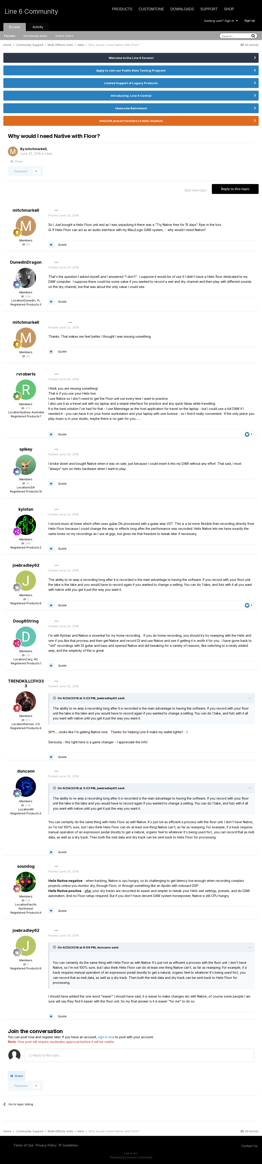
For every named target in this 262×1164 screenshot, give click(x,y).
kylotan (25, 509)
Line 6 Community (31, 11)
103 (26, 720)
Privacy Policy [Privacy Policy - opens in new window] (46, 1145)
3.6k (26, 296)
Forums (10, 36)
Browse (14, 27)
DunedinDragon (26, 262)
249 (26, 543)
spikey (25, 449)
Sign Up (249, 20)
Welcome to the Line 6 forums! (131, 58)
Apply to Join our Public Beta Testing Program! (131, 70)
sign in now (106, 1037)
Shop (229, 9)
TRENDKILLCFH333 (26, 683)
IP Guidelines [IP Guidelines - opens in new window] (68, 1145)
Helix (49, 153)
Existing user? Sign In (221, 20)
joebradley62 (26, 565)
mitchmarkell (36, 149)
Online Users (64, 36)
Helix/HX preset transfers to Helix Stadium (131, 121)
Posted (63, 215)
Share (16, 161)
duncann (26, 771)
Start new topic (195, 190)
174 (26, 655)
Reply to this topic (235, 189)
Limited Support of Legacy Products (131, 83)
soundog (26, 866)
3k (25, 483)
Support (209, 9)
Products (122, 9)
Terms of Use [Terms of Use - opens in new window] (23, 1145)
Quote (62, 244)
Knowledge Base (35, 36)
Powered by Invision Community (131, 1157)
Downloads (182, 9)
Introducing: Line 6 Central (131, 95)
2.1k (26, 900)
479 (26, 408)
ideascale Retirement (131, 108)
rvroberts (26, 374)
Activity (38, 27)
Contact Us (249, 1146)
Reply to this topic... (45, 1055)
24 (26, 244)
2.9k (26, 805)
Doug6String (26, 621)
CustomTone (151, 9)
